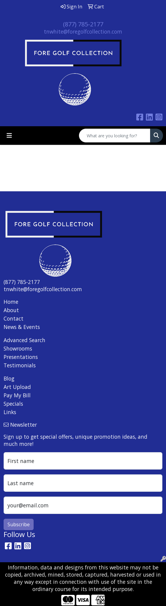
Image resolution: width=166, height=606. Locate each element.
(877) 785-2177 (83, 24)
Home (11, 301)
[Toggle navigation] (9, 135)
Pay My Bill (17, 395)
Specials (13, 403)
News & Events (22, 326)
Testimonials (20, 365)
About (11, 310)
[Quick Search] (114, 135)
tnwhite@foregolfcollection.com (83, 31)
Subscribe (19, 524)
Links (10, 412)
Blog (9, 378)
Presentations (21, 356)
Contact (13, 318)
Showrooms (18, 348)
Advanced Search (24, 340)
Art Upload (17, 386)
